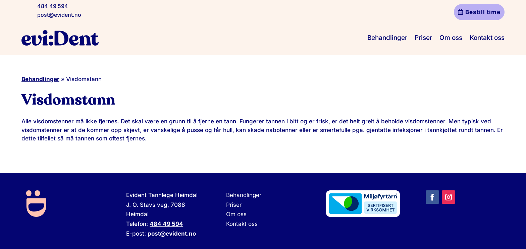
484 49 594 (52, 6)
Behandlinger (387, 38)
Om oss (450, 38)
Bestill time (483, 12)
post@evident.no (59, 14)
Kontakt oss (487, 38)
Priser (423, 38)
